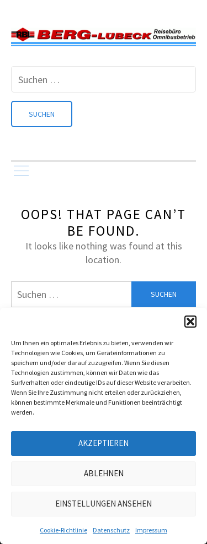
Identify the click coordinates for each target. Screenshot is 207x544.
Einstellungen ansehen (103, 503)
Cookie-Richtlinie (63, 530)
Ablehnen (104, 473)
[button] (190, 321)
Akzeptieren (103, 443)
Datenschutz (111, 530)
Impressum (151, 530)
